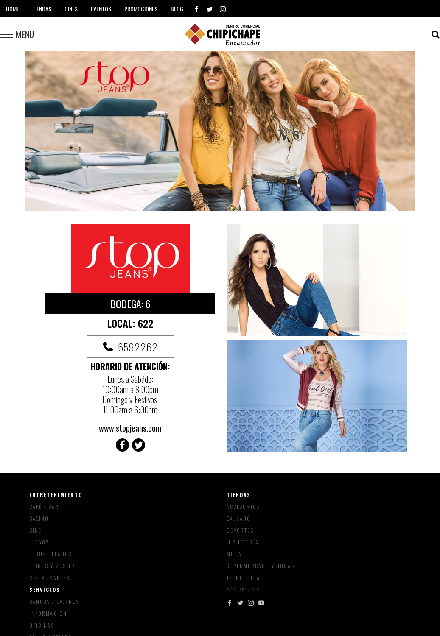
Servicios (44, 589)
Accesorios (243, 506)
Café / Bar (44, 506)
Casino (39, 518)
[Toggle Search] (436, 34)
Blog (177, 8)
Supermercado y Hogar (261, 565)
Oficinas (41, 625)
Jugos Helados (50, 554)
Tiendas (239, 494)
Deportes (240, 530)
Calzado (239, 518)
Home (12, 8)
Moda (234, 554)
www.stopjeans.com (130, 427)
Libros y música (52, 565)
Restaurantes (49, 577)
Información (48, 613)
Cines (71, 8)
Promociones (140, 8)
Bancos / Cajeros (54, 601)
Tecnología (244, 577)
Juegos (39, 542)
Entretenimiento (55, 494)
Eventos (101, 8)
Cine (35, 530)
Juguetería (243, 542)
